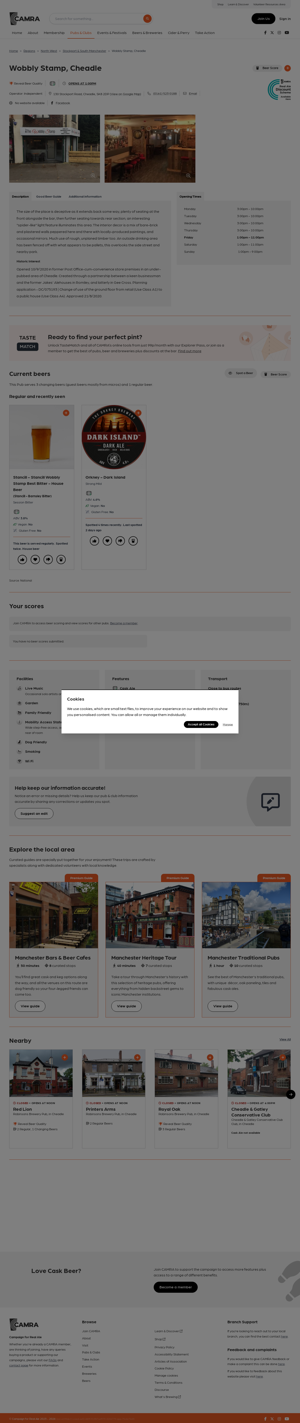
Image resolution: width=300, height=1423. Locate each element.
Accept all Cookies (201, 724)
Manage (228, 724)
